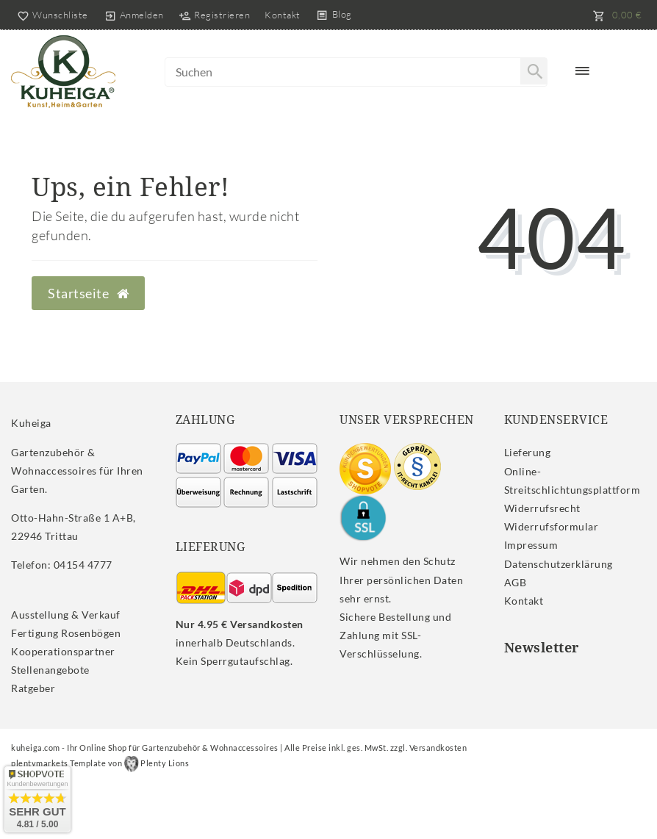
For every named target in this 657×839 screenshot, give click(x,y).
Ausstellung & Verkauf (66, 614)
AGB (515, 582)
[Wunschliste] (49, 14)
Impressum (531, 545)
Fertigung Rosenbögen (66, 633)
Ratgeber (33, 688)
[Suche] (533, 71)
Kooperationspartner (63, 651)
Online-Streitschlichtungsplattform (572, 480)
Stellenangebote (50, 669)
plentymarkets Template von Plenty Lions (100, 763)
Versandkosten (438, 747)
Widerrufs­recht (542, 508)
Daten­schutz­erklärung (558, 564)
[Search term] (356, 72)
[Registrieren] (214, 14)
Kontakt (283, 15)
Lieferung (527, 452)
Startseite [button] (88, 293)
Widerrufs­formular (551, 526)
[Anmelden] (134, 14)
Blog (342, 14)
